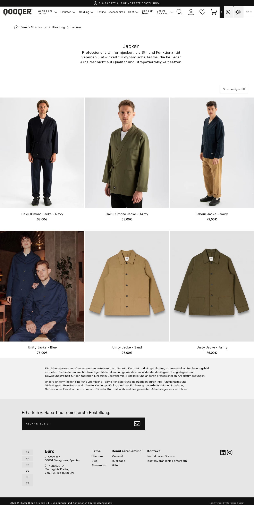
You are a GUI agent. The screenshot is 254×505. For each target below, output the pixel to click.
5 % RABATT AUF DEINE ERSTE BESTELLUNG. (126, 3)
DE (247, 12)
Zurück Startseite (31, 27)
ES (27, 452)
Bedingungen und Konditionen (69, 502)
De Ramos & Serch (235, 503)
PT (27, 483)
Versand (117, 456)
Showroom (99, 465)
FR (27, 464)
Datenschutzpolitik (101, 502)
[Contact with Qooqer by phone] (239, 12)
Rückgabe (118, 461)
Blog (95, 461)
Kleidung (60, 27)
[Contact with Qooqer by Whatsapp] (228, 12)
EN (27, 458)
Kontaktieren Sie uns (161, 456)
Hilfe (115, 465)
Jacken (77, 27)
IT (27, 476)
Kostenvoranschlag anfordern (167, 461)
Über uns (97, 456)
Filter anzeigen (234, 89)
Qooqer (18, 12)
